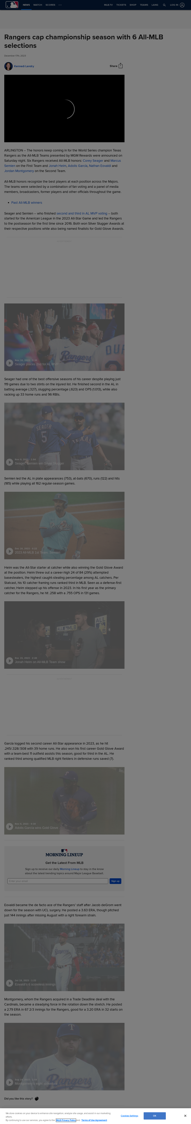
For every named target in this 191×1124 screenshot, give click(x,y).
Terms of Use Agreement (94, 1120)
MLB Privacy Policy (66, 1120)
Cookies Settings (129, 1115)
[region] (95, 1116)
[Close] (185, 1116)
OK (154, 1115)
